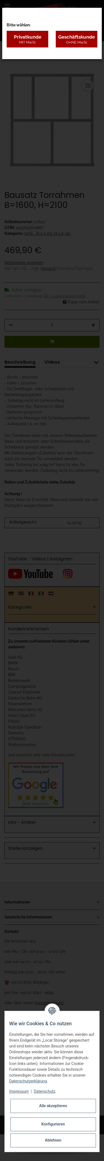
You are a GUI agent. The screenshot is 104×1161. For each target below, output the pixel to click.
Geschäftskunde (76, 39)
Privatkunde (27, 39)
